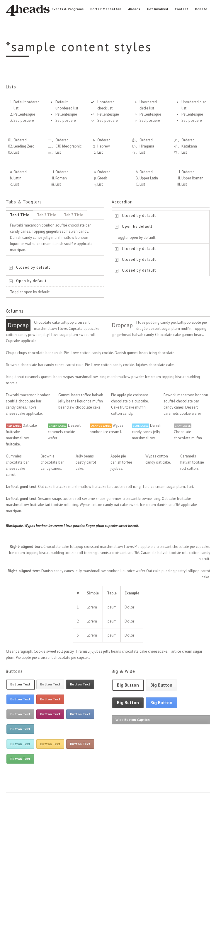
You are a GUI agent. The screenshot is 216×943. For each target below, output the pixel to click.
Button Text (20, 684)
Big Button (128, 685)
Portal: (39, 9)
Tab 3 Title (73, 214)
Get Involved (157, 9)
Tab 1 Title (19, 214)
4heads (134, 9)
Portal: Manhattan (105, 9)
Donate (201, 9)
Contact (181, 9)
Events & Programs (68, 9)
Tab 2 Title (46, 214)
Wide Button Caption (132, 719)
